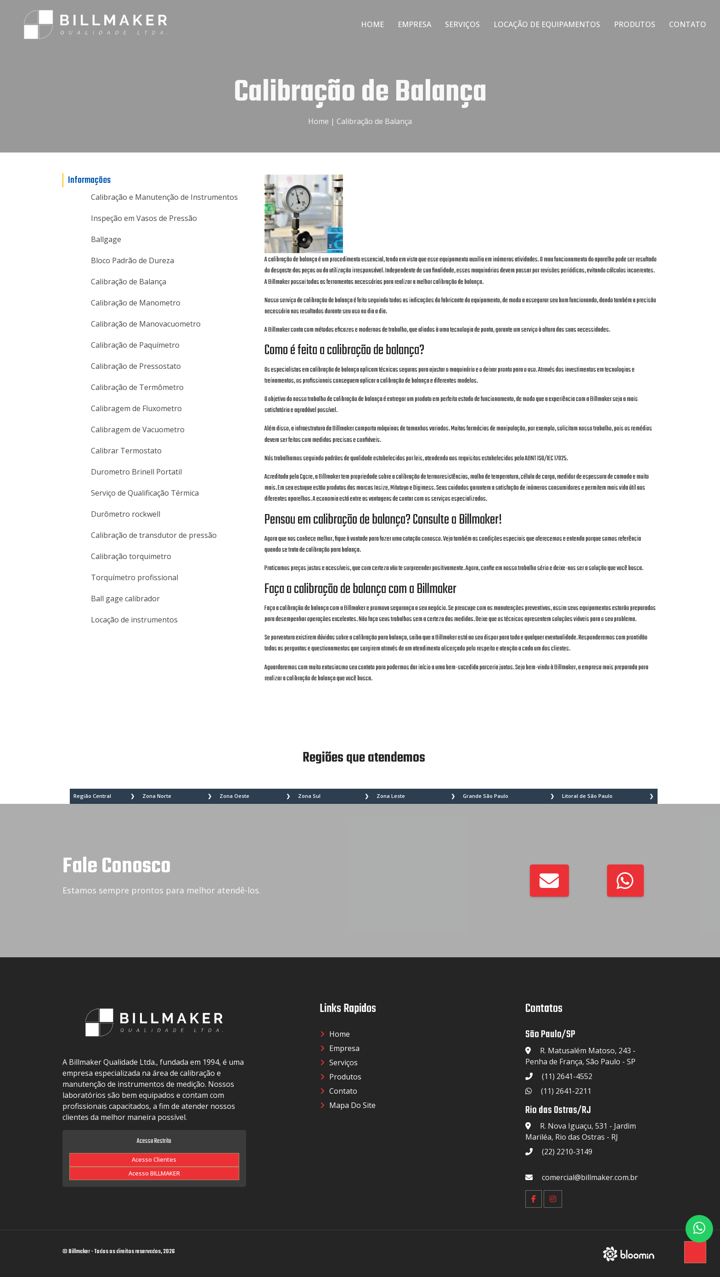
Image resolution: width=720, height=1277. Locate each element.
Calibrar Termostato (126, 451)
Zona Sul (309, 795)
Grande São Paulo (485, 795)
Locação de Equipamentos (547, 24)
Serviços (462, 24)
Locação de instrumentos (134, 620)
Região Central (92, 795)
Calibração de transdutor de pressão (154, 535)
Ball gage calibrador (125, 598)
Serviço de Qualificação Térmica (145, 493)
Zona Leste (391, 795)
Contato (687, 24)
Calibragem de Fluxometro (136, 408)
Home (372, 24)
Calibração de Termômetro (137, 387)
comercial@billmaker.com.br (590, 1177)
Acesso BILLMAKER (154, 1173)
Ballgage (106, 239)
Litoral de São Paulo (587, 795)
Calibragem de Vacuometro (138, 429)
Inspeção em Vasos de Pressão (144, 218)
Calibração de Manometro (135, 303)
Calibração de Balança (374, 121)
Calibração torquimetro (131, 556)
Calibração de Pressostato (136, 366)
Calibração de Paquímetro (135, 345)
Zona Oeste (234, 795)
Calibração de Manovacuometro (146, 324)
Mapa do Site (352, 1105)
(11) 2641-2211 (566, 1091)
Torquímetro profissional (134, 577)
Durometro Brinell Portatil (136, 472)
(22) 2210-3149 (567, 1152)
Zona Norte (156, 795)
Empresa (414, 24)
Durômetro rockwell (125, 514)
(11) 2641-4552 (567, 1076)
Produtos (634, 24)
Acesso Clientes (154, 1159)
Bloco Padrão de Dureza (132, 260)
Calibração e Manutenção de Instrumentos (164, 197)
